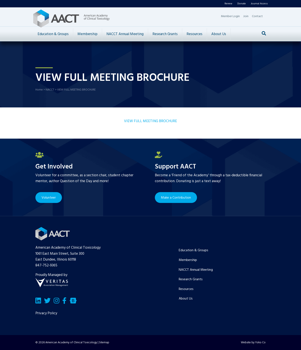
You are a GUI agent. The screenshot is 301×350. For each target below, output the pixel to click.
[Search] (264, 33)
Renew (228, 4)
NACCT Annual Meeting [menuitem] (196, 270)
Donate (241, 4)
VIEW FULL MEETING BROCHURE (150, 121)
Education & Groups (53, 34)
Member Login (230, 16)
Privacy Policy (46, 313)
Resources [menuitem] (186, 289)
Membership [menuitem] (188, 260)
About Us (218, 34)
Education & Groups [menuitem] (193, 250)
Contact (257, 16)
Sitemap (104, 342)
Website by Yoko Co (253, 342)
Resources (194, 34)
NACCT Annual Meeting (125, 34)
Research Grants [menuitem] (191, 279)
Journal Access (259, 4)
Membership (88, 34)
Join (245, 16)
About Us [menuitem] (186, 298)
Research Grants (165, 34)
